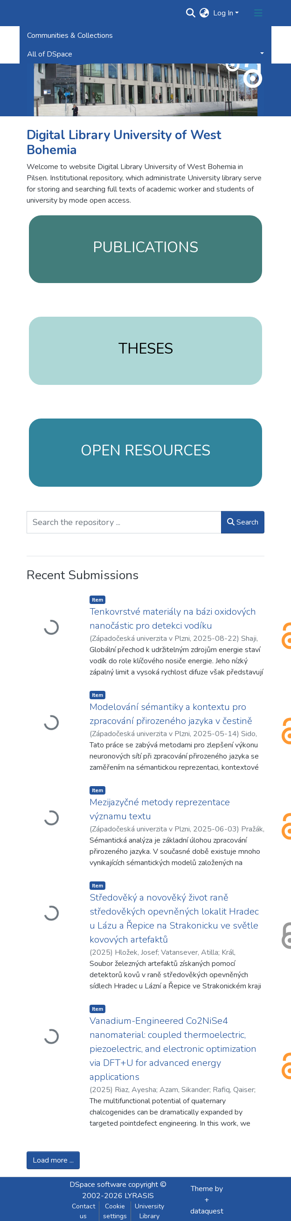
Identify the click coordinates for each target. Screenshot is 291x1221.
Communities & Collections (70, 35)
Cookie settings (115, 1211)
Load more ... (53, 1160)
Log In (223, 13)
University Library (149, 1211)
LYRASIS (139, 1196)
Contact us (83, 1211)
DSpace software (97, 1184)
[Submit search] (191, 13)
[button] (204, 13)
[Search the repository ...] (124, 522)
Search (242, 522)
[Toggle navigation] (258, 13)
